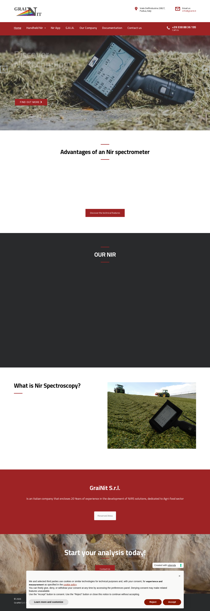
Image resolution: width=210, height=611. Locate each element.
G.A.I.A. (70, 28)
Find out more (31, 102)
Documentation (112, 28)
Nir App (55, 28)
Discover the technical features (105, 213)
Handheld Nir (34, 28)
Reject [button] (152, 602)
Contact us (134, 28)
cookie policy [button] (69, 584)
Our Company (88, 28)
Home (17, 28)
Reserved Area (105, 516)
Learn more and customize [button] (48, 602)
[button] (179, 576)
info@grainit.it (189, 10)
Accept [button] (172, 602)
